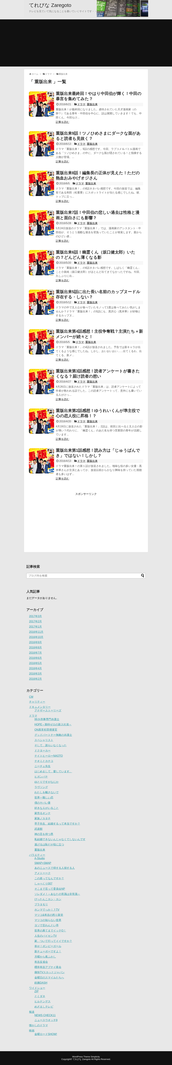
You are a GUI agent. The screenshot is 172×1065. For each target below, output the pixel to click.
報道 (31, 1011)
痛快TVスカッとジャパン (49, 972)
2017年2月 (35, 621)
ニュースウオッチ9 (45, 1020)
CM (31, 696)
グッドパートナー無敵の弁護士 (53, 734)
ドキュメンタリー (40, 707)
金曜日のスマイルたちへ (49, 977)
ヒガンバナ (41, 776)
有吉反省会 (41, 961)
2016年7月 (35, 652)
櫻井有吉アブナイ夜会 (47, 967)
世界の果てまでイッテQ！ (50, 930)
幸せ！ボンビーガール (47, 946)
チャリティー (37, 701)
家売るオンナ (42, 813)
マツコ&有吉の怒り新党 (48, 914)
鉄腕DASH (40, 982)
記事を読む (62, 122)
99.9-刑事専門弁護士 (46, 719)
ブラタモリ (41, 904)
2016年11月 (36, 631)
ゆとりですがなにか (46, 781)
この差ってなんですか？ (49, 878)
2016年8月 (35, 647)
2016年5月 (35, 663)
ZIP (36, 991)
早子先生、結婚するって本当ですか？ (57, 823)
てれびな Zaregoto (50, 5)
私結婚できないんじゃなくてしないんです (59, 839)
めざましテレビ (43, 1006)
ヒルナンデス (42, 1001)
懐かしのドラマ (38, 1025)
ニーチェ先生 (42, 766)
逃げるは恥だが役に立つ (49, 844)
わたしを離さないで (46, 792)
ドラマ (81, 104)
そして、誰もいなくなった (50, 745)
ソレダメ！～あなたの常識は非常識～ (57, 894)
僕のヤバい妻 (42, 802)
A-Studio (39, 858)
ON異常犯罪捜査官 (45, 729)
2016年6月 (35, 658)
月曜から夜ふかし (45, 956)
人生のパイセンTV (45, 935)
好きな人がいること (46, 808)
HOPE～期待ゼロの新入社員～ (53, 724)
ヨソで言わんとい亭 (46, 925)
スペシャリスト (43, 740)
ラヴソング (41, 787)
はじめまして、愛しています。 (53, 771)
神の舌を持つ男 (43, 834)
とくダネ (39, 996)
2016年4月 (35, 668)
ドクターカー (42, 750)
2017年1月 (35, 626)
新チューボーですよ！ (47, 951)
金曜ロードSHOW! (45, 1034)
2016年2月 (35, 678)
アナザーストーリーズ (47, 710)
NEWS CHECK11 (45, 1015)
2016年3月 (35, 673)
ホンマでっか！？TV (46, 909)
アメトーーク (42, 873)
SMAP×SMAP (42, 863)
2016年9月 (35, 642)
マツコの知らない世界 (47, 920)
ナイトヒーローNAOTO (48, 755)
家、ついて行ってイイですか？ (53, 941)
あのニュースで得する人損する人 (54, 867)
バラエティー (37, 855)
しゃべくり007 (43, 883)
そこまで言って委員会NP (49, 888)
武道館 (38, 828)
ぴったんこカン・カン (47, 899)
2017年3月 (35, 616)
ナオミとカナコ (43, 761)
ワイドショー (37, 988)
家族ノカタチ (42, 818)
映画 (31, 1030)
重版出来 (92, 104)
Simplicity (95, 1056)
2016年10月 (36, 637)
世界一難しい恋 (43, 797)
